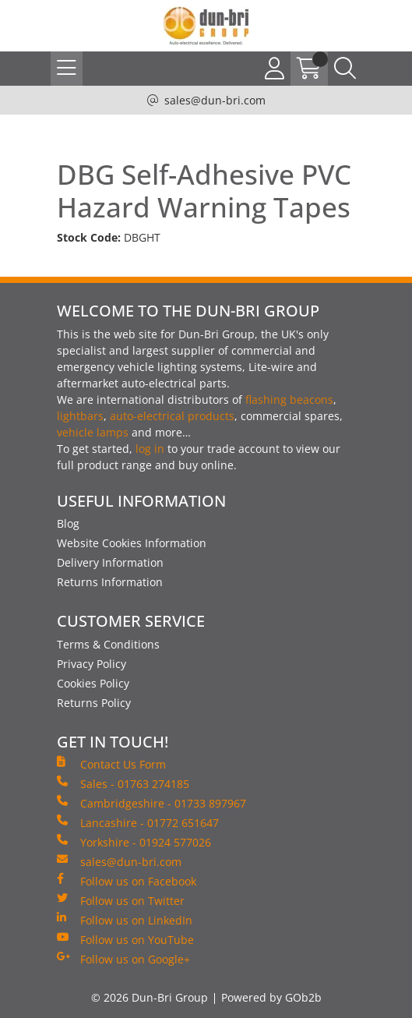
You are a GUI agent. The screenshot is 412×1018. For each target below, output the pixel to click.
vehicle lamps (93, 432)
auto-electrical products (172, 415)
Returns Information (110, 581)
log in (150, 448)
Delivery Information (110, 562)
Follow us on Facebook (126, 881)
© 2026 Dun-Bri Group (149, 997)
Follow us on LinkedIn (124, 920)
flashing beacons (289, 399)
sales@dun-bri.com (215, 100)
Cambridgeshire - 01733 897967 (151, 803)
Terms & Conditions (108, 644)
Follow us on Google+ (123, 959)
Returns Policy (94, 702)
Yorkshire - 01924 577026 (134, 842)
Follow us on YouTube (125, 939)
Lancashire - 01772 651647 (138, 822)
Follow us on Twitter (121, 900)
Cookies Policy (93, 683)
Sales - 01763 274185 (123, 783)
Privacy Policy (91, 663)
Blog (68, 523)
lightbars (80, 415)
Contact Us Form (111, 764)
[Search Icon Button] (345, 68)
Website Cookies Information (131, 543)
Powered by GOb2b (271, 997)
